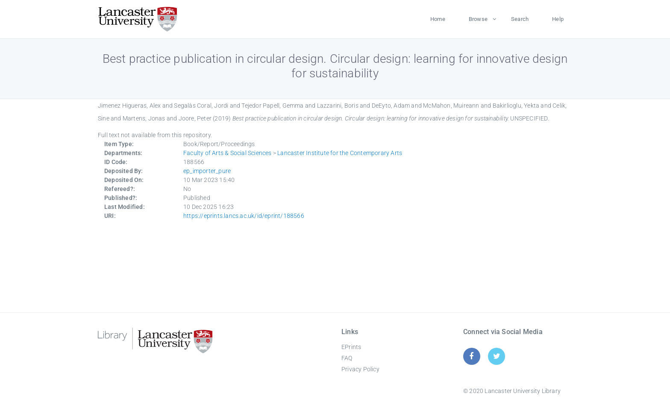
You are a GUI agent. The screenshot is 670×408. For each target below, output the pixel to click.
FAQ (347, 358)
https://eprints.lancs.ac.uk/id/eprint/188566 (243, 215)
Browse (478, 19)
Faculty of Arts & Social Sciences (227, 153)
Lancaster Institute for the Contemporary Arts (339, 153)
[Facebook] (471, 356)
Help (558, 19)
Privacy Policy (360, 369)
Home (437, 19)
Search (520, 19)
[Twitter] (496, 356)
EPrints (351, 346)
